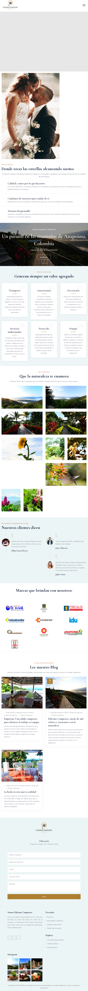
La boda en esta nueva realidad (20, 791)
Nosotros (50, 917)
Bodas (8, 786)
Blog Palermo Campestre (55, 921)
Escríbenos (44, 257)
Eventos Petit (15, 786)
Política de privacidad (54, 928)
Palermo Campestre (27, 715)
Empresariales (10, 713)
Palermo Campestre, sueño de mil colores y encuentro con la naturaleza (65, 722)
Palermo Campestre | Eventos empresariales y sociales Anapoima (43, 985)
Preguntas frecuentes (54, 924)
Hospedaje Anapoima (21, 713)
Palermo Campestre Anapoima (73, 713)
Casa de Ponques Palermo (55, 940)
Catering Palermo (52, 944)
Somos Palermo (52, 947)
